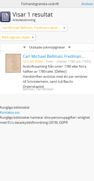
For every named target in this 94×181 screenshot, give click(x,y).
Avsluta (86, 4)
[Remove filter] (64, 27)
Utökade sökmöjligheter (47, 47)
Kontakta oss (10, 112)
